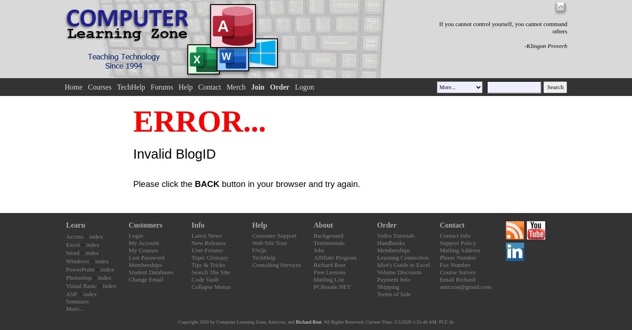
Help (186, 87)
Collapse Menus (211, 286)
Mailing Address (460, 250)
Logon (304, 87)
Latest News (206, 235)
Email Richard (457, 279)
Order (387, 225)
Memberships (145, 264)
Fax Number (455, 264)
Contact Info (455, 235)
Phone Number (458, 257)
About (323, 225)
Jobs (318, 250)
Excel (73, 244)
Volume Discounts (399, 272)
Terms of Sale (394, 294)
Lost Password (147, 257)
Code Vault (204, 279)
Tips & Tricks (208, 264)
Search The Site (210, 272)
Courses (100, 87)
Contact (209, 87)
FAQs (259, 250)
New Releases (208, 243)
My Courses (144, 250)
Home (73, 87)
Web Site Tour (269, 243)
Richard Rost (329, 264)
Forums (162, 87)
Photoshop (79, 277)
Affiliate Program (334, 257)
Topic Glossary (209, 257)
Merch (236, 87)
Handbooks (391, 243)
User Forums (207, 250)
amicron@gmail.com (465, 286)
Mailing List (328, 279)
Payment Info (393, 279)
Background (328, 235)
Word (73, 253)
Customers (146, 225)
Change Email (146, 279)
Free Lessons (329, 272)
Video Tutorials (396, 235)
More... (75, 308)
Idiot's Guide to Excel (403, 264)
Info (197, 225)
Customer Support (274, 235)
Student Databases (151, 272)
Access (75, 236)
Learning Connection (403, 257)
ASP (71, 294)
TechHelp (131, 87)
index (96, 236)
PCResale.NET (332, 286)
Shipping (388, 286)
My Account (144, 243)
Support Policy (458, 243)
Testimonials (329, 243)
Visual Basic (81, 285)
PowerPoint (80, 269)
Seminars (77, 301)
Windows (78, 261)
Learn (75, 225)
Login (136, 235)
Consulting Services (276, 264)
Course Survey (458, 272)
